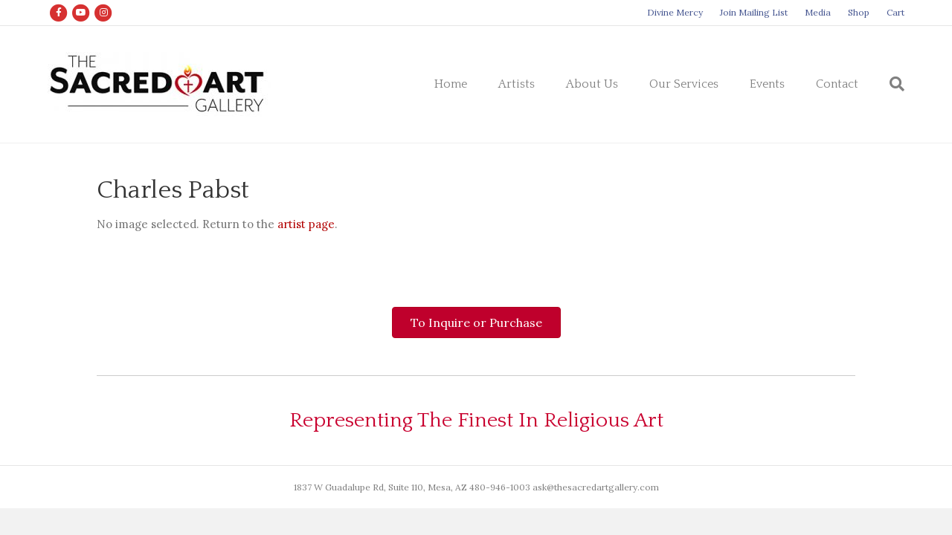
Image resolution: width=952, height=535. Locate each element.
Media (818, 12)
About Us (592, 84)
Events (767, 84)
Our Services (683, 84)
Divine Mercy (675, 12)
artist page (306, 224)
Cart (895, 12)
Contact (837, 84)
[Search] (889, 84)
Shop (858, 12)
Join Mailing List (754, 12)
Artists (516, 84)
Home (450, 84)
